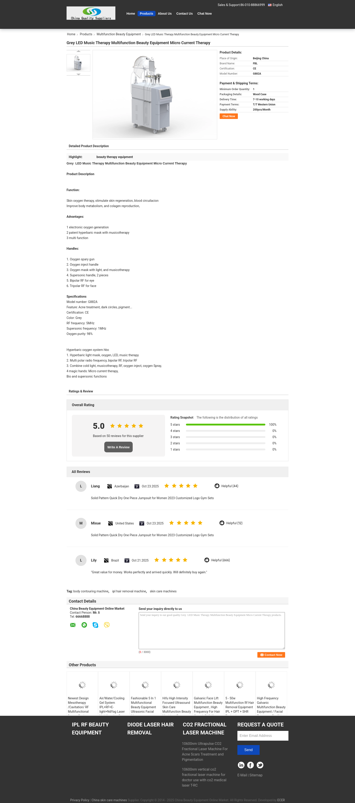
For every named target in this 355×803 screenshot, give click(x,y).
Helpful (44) (229, 486)
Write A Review (118, 447)
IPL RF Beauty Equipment (90, 729)
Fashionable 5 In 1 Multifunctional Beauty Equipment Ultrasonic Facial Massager (143, 707)
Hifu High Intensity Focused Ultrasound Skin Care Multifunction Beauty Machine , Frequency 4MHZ (176, 709)
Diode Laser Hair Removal (150, 729)
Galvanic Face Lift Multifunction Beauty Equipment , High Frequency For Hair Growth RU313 (208, 707)
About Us (165, 13)
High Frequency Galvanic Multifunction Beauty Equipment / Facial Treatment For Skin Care (271, 709)
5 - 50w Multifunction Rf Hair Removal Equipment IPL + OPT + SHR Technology (239, 707)
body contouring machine (90, 591)
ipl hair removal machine (129, 591)
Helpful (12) (234, 523)
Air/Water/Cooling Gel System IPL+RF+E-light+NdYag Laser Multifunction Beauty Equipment (113, 709)
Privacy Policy (79, 800)
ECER (281, 800)
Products (146, 13)
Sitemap (255, 775)
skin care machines (163, 591)
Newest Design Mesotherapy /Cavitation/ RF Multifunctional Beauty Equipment (80, 707)
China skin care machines (109, 800)
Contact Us (184, 13)
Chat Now (204, 13)
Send (248, 750)
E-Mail (242, 775)
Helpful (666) (220, 560)
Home (130, 13)
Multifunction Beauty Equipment (119, 34)
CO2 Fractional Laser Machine (205, 729)
